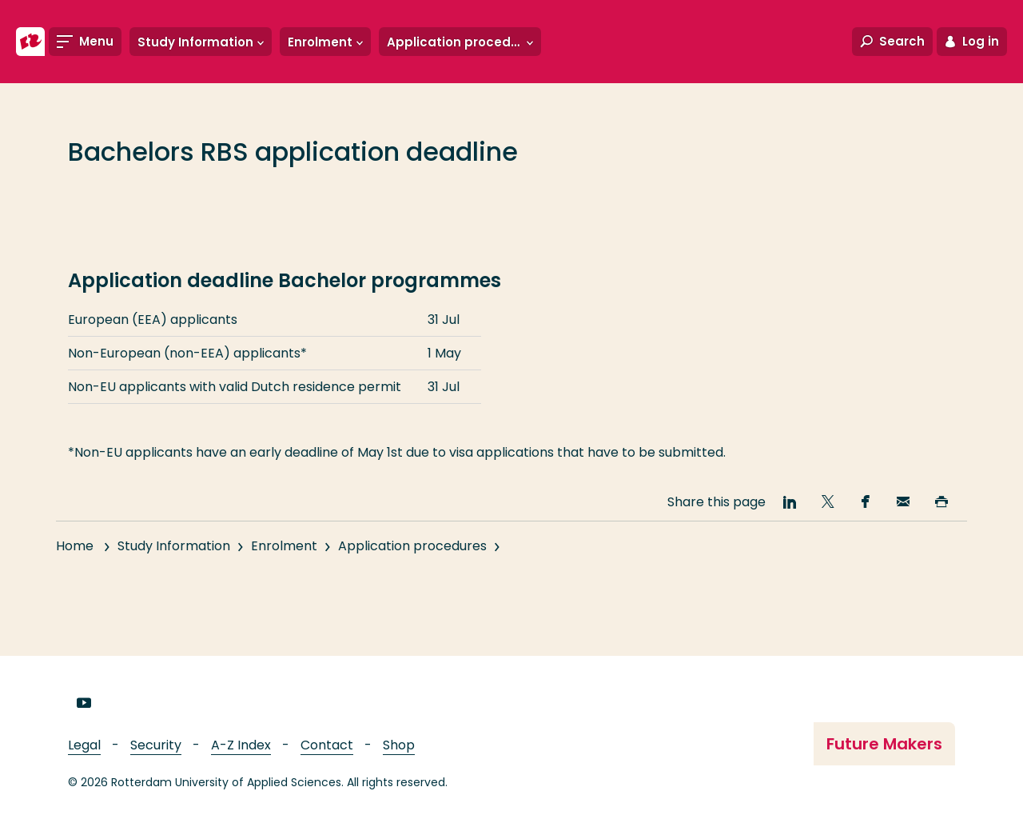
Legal (84, 745)
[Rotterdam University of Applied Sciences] (30, 41)
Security (155, 745)
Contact (327, 745)
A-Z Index (241, 745)
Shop (399, 745)
